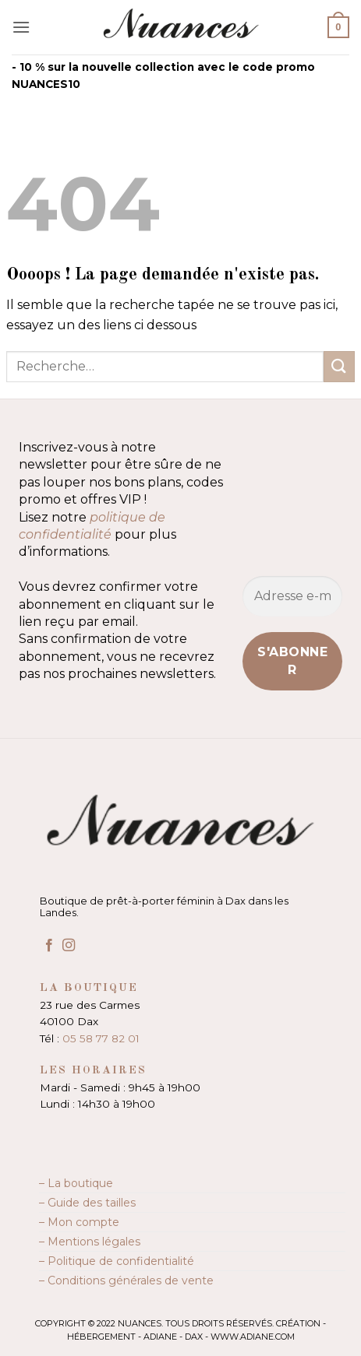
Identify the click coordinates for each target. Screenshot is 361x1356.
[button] (21, 27)
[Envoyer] (339, 366)
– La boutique (76, 1183)
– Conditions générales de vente (126, 1280)
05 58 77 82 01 (101, 1038)
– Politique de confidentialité (116, 1261)
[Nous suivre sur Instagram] (68, 946)
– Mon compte (79, 1222)
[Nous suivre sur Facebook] (49, 946)
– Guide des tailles (87, 1203)
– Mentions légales (89, 1242)
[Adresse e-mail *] (292, 596)
